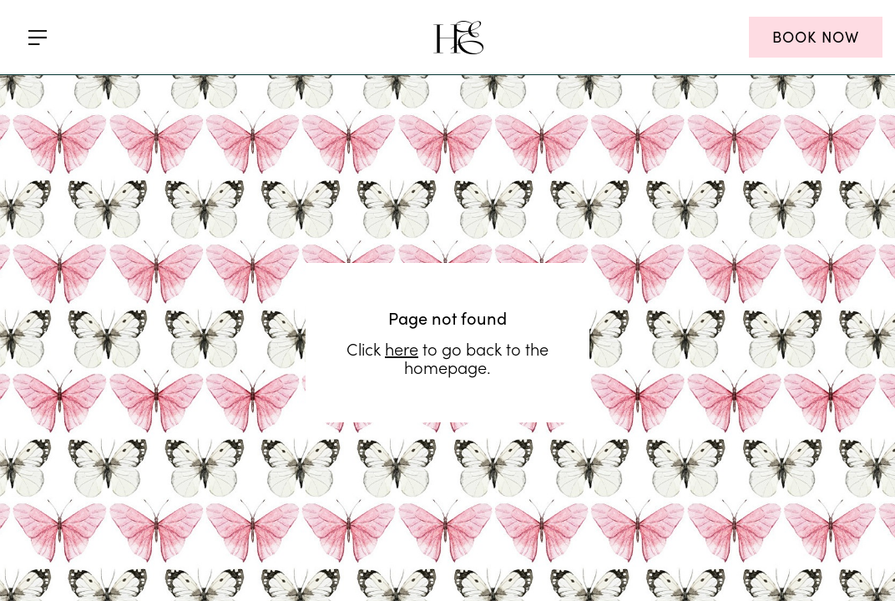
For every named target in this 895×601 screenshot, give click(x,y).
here (401, 282)
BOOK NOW (815, 37)
